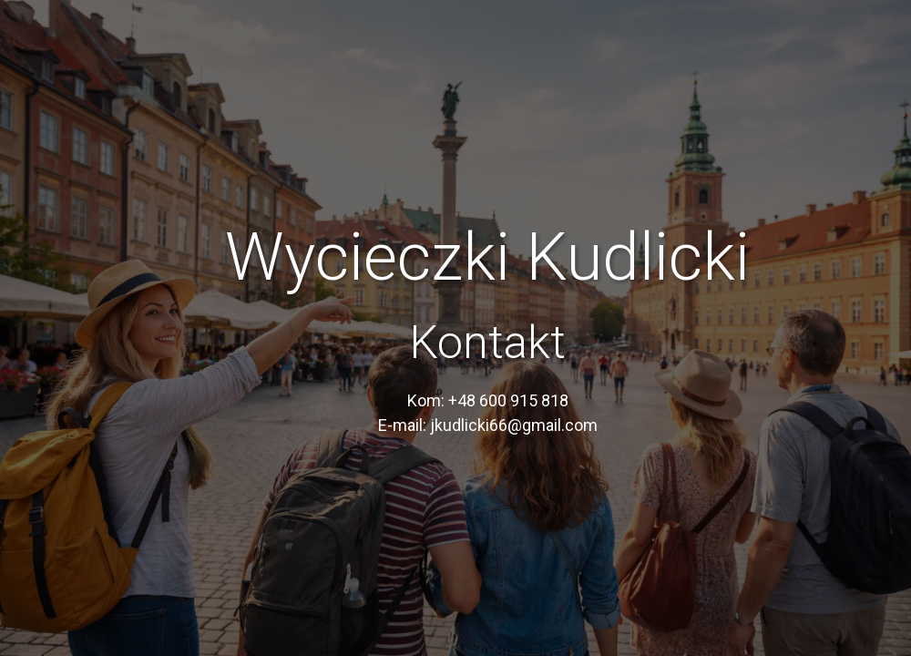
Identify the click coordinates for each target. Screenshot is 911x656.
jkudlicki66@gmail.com (514, 425)
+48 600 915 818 (508, 400)
